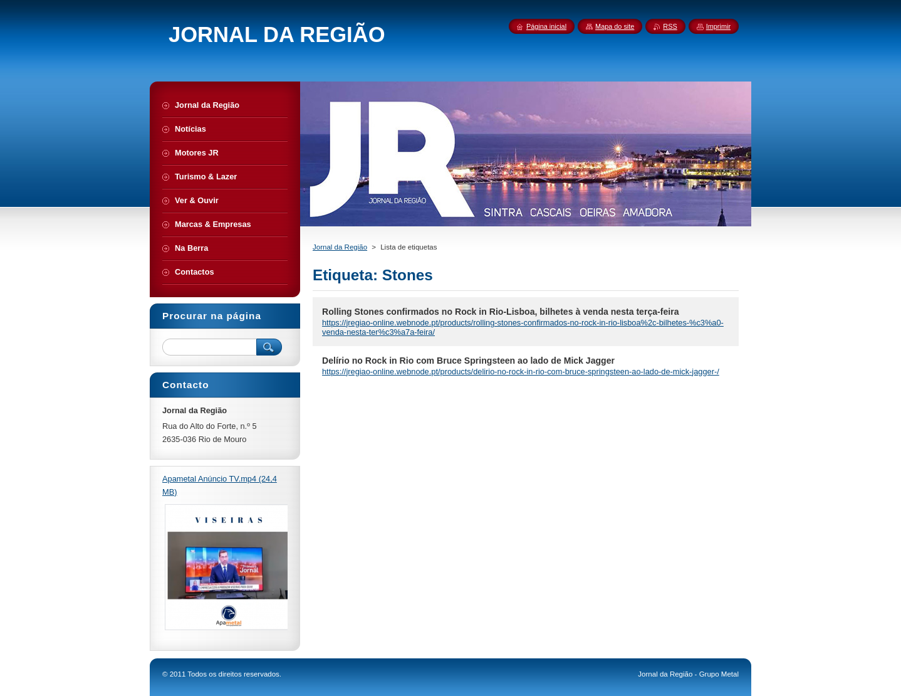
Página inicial (546, 26)
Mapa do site (614, 26)
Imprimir (718, 26)
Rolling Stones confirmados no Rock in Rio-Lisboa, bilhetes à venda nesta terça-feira (500, 312)
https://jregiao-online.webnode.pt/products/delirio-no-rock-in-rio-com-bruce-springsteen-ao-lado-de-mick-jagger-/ (520, 371)
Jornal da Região (340, 247)
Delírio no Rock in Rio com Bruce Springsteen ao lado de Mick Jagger (468, 361)
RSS (670, 26)
